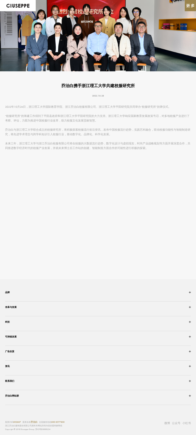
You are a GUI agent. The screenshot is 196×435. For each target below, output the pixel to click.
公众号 (176, 422)
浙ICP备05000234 (42, 429)
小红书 (186, 423)
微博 (167, 423)
